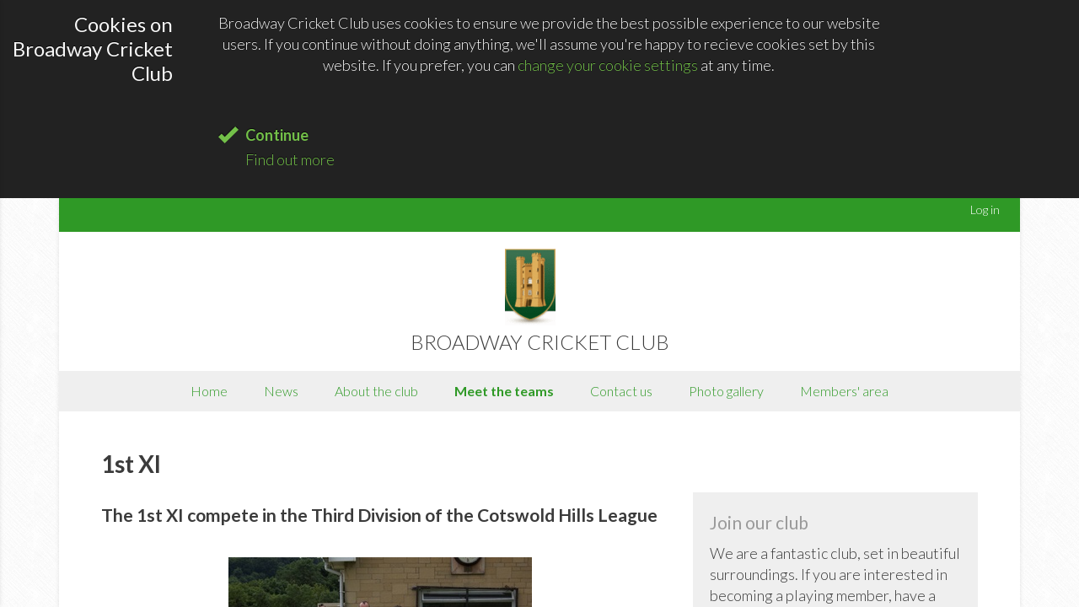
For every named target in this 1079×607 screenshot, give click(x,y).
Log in (985, 209)
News (281, 391)
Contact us (621, 391)
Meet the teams (504, 391)
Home (209, 391)
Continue (277, 135)
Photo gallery (726, 391)
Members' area (844, 391)
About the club (376, 391)
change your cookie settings (608, 65)
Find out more (290, 159)
